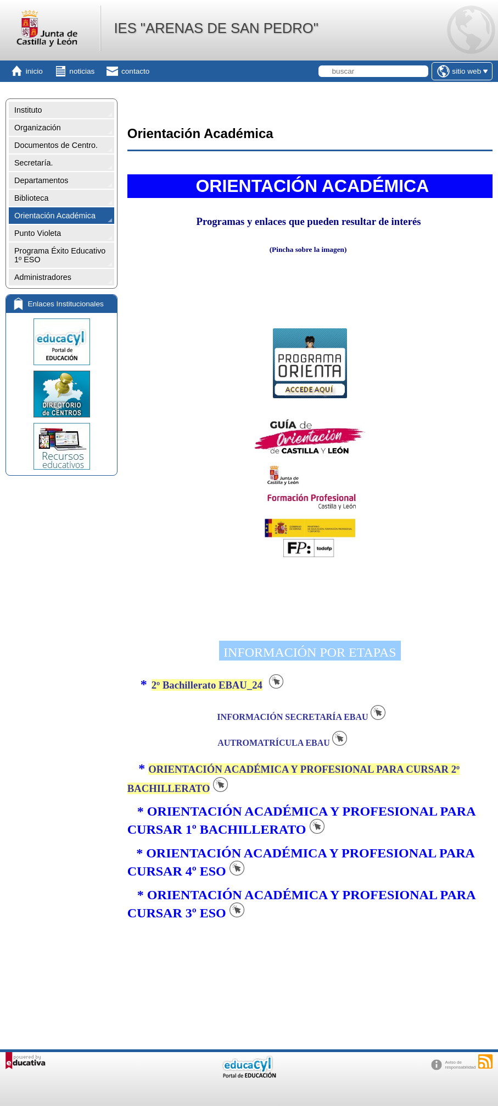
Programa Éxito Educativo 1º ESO (59, 255)
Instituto (28, 110)
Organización (37, 127)
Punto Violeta (37, 233)
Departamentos (41, 180)
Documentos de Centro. (56, 145)
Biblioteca (31, 198)
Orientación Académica (55, 215)
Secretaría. (33, 162)
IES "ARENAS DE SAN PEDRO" (216, 28)
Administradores (42, 277)
